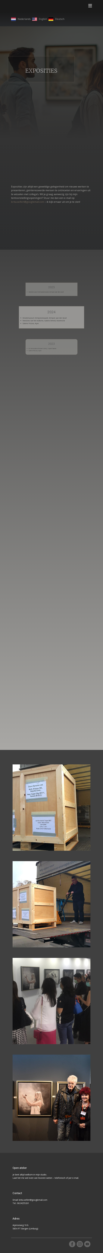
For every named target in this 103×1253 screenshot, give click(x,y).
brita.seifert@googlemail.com (27, 201)
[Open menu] (90, 5)
